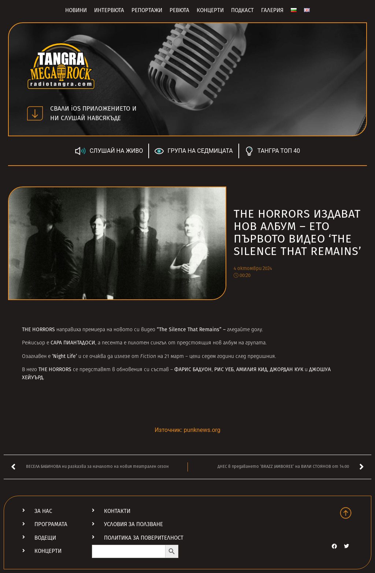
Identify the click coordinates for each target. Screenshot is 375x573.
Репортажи (146, 10)
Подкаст (242, 10)
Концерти (210, 10)
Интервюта (109, 10)
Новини (76, 10)
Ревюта (179, 10)
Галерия (272, 10)
